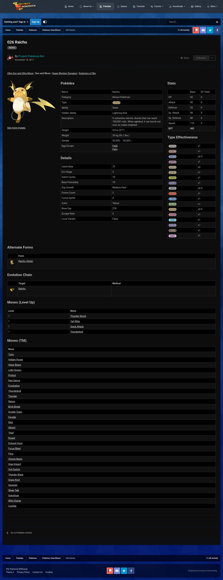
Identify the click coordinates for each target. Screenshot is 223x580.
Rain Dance (14, 380)
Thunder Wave (15, 474)
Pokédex (123, 8)
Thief (11, 432)
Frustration (14, 385)
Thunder (12, 396)
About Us (103, 8)
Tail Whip (75, 321)
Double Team (15, 412)
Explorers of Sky (87, 73)
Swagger (12, 485)
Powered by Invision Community (202, 571)
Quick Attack (77, 326)
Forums (174, 8)
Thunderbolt (76, 331)
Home (87, 8)
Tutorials (156, 8)
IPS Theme (11, 569)
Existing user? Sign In (16, 22)
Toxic (11, 354)
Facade (12, 417)
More (213, 8)
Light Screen (14, 370)
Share (184, 58)
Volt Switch (14, 469)
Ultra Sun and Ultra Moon (20, 73)
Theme (10, 572)
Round (11, 438)
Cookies (49, 572)
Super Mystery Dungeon (64, 73)
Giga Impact (14, 464)
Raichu (21, 288)
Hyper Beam (14, 365)
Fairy (114, 149)
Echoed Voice (15, 443)
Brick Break (14, 406)
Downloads (194, 8)
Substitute (13, 495)
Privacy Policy (23, 572)
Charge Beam (15, 459)
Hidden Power (15, 359)
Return (11, 401)
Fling (10, 453)
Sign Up (35, 22)
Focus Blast (14, 448)
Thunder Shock (78, 316)
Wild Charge (14, 500)
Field (114, 145)
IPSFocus (23, 569)
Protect (12, 375)
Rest (10, 422)
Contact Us (38, 572)
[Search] (178, 22)
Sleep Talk (13, 490)
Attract (11, 427)
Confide (12, 506)
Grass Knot (14, 479)
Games (139, 8)
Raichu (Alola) (25, 261)
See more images (16, 127)
